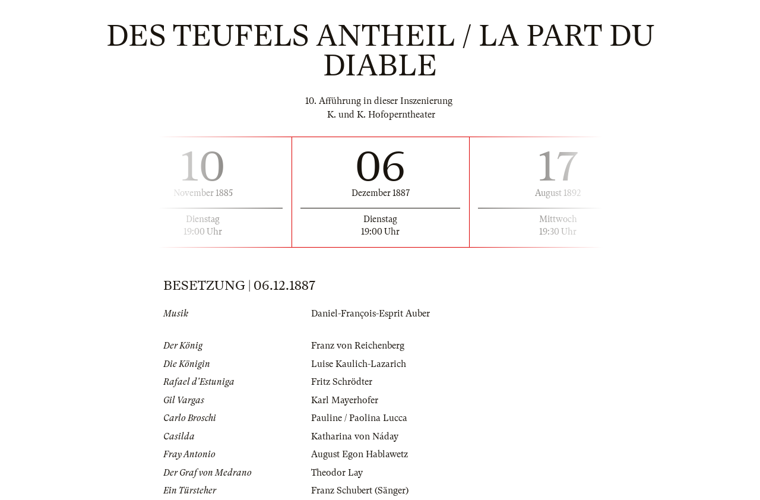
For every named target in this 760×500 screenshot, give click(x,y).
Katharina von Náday (354, 436)
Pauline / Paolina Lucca (359, 418)
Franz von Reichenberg (357, 345)
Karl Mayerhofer (344, 400)
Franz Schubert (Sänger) (359, 490)
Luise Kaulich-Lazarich (358, 364)
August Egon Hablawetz (359, 454)
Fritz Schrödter (341, 381)
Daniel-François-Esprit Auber (370, 313)
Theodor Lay (337, 472)
